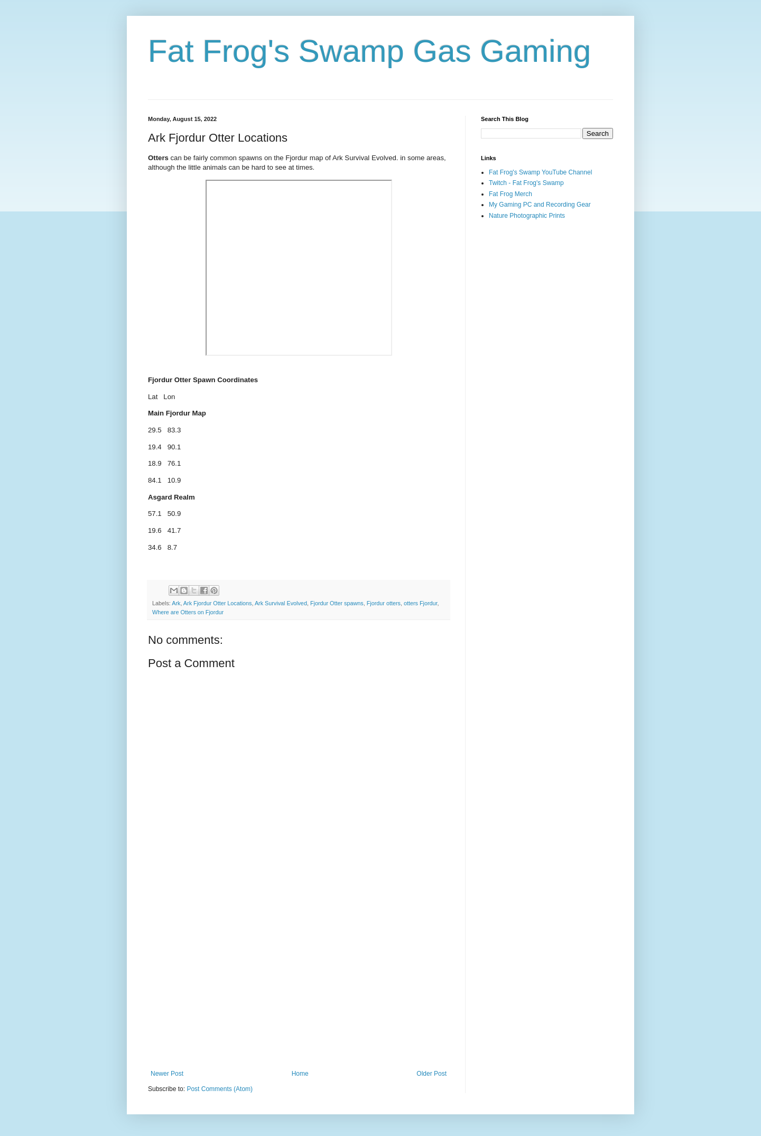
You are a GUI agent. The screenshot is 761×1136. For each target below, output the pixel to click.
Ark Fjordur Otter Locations (217, 603)
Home (300, 1073)
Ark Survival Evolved (281, 603)
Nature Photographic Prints (527, 215)
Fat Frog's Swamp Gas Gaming (369, 51)
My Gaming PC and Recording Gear (540, 204)
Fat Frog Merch (510, 194)
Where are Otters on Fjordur (188, 612)
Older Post (431, 1073)
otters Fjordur (421, 603)
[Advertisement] (298, 983)
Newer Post (167, 1073)
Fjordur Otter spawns (337, 603)
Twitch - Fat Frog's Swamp (526, 183)
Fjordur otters (384, 603)
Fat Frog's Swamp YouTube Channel (540, 172)
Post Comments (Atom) (220, 1089)
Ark (176, 603)
